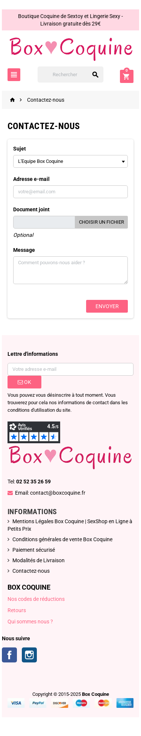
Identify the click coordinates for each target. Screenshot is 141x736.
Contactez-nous (31, 571)
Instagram (29, 654)
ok (24, 382)
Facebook (9, 654)
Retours (17, 610)
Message (24, 250)
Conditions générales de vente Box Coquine (62, 539)
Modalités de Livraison (38, 560)
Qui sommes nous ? (30, 622)
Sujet (19, 149)
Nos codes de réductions (36, 599)
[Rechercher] (71, 74)
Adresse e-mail (31, 179)
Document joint (31, 209)
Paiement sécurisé (33, 550)
